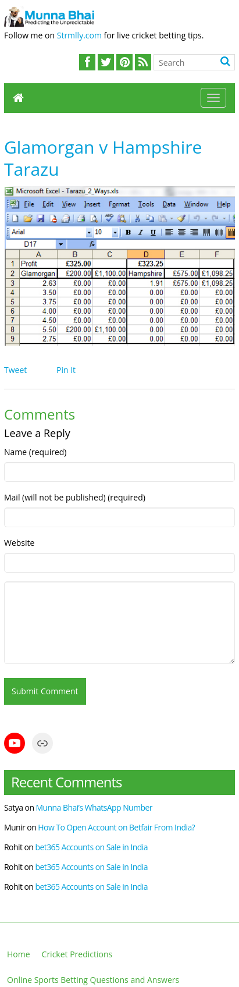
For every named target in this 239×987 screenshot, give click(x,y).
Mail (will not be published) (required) (74, 497)
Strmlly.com (79, 35)
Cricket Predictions (77, 954)
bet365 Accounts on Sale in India (91, 847)
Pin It (66, 369)
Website (19, 542)
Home (18, 954)
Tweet (15, 369)
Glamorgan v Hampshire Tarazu (103, 158)
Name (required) (35, 451)
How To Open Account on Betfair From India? (116, 827)
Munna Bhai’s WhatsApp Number (94, 807)
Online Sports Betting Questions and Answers (93, 979)
